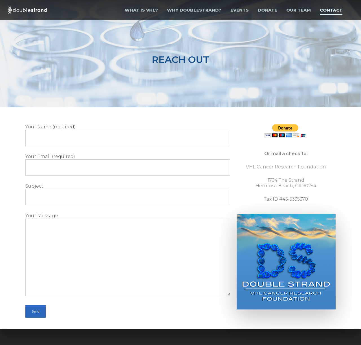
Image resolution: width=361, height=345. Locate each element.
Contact (331, 10)
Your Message (127, 254)
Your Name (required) (127, 135)
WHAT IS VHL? (141, 10)
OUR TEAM (298, 10)
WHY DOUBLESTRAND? (194, 10)
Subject (127, 194)
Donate (267, 10)
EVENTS (239, 10)
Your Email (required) (127, 164)
